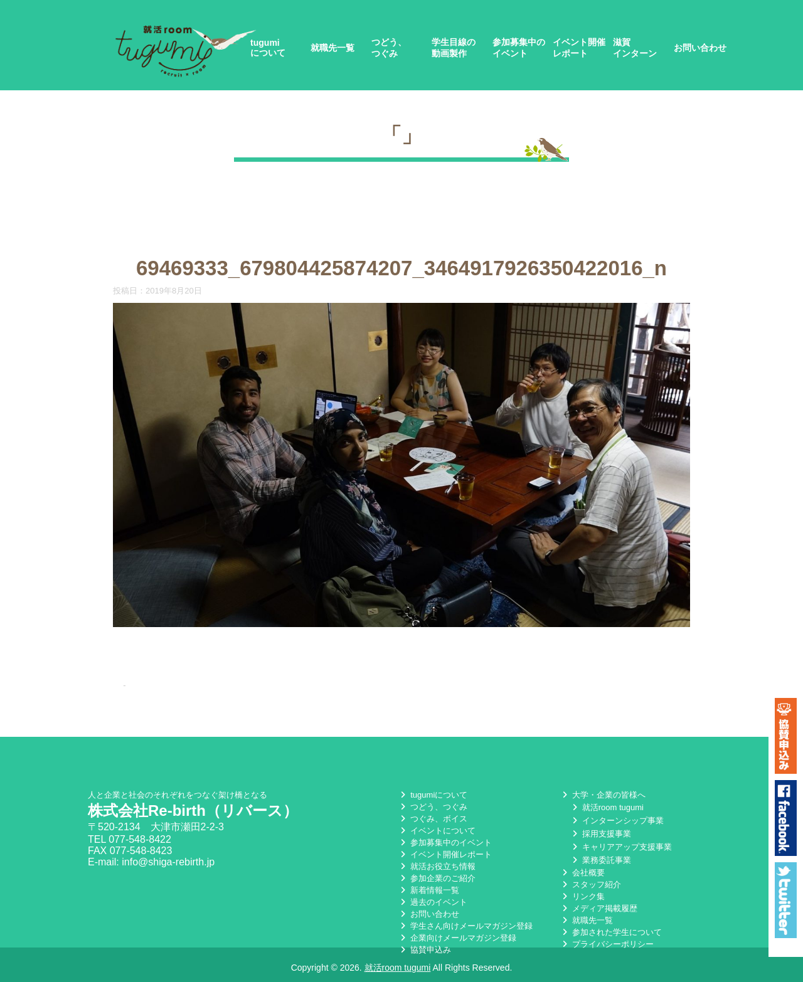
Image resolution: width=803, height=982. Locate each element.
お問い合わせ (700, 48)
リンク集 (582, 897)
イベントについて (437, 831)
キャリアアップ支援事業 (621, 847)
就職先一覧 (332, 48)
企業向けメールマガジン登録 (457, 938)
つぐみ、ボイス (432, 819)
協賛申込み (424, 950)
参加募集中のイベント (518, 47)
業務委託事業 (600, 860)
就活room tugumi (607, 808)
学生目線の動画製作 (454, 47)
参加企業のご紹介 (437, 879)
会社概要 (582, 873)
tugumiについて (267, 48)
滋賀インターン (635, 47)
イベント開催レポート (579, 47)
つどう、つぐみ (389, 47)
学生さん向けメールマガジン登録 (465, 926)
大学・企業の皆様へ (603, 795)
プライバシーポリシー (607, 944)
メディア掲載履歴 (598, 909)
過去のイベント (432, 902)
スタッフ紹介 (590, 885)
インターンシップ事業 (617, 821)
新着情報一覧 (428, 890)
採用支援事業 (600, 834)
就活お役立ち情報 (437, 867)
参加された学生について (611, 932)
